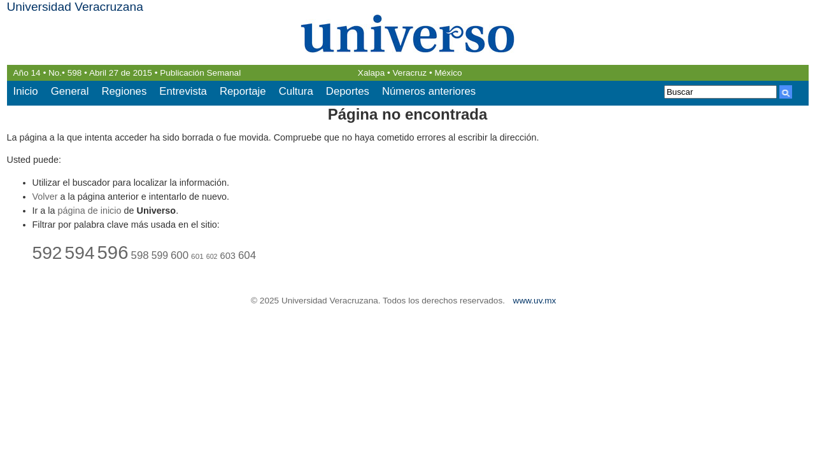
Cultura (296, 91)
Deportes (347, 91)
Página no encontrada (408, 114)
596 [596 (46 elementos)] (113, 252)
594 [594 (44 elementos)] (80, 252)
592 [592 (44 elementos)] (47, 252)
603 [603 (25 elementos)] (228, 256)
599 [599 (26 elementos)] (160, 255)
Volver (45, 196)
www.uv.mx (534, 300)
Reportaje (243, 91)
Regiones (123, 91)
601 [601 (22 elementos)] (197, 256)
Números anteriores (429, 91)
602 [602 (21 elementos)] (212, 256)
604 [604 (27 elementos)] (247, 255)
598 (74, 73)
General (70, 91)
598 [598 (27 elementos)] (140, 255)
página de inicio (90, 210)
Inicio (25, 91)
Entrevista (183, 91)
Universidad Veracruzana (75, 6)
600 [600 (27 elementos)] (179, 255)
